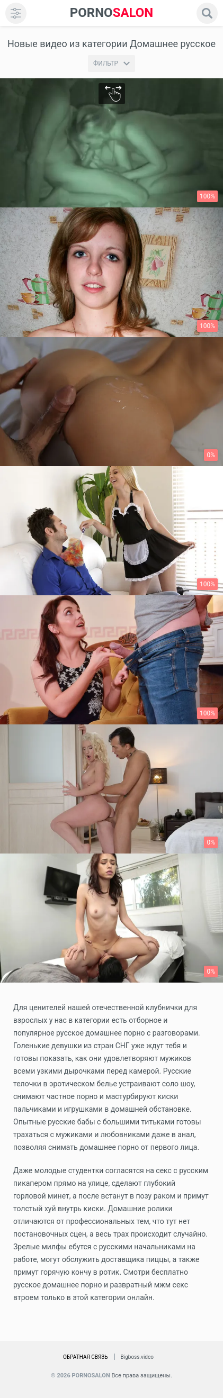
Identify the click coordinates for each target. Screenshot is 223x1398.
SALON (112, 13)
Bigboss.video (137, 1357)
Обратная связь (85, 1357)
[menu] (15, 13)
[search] (207, 13)
